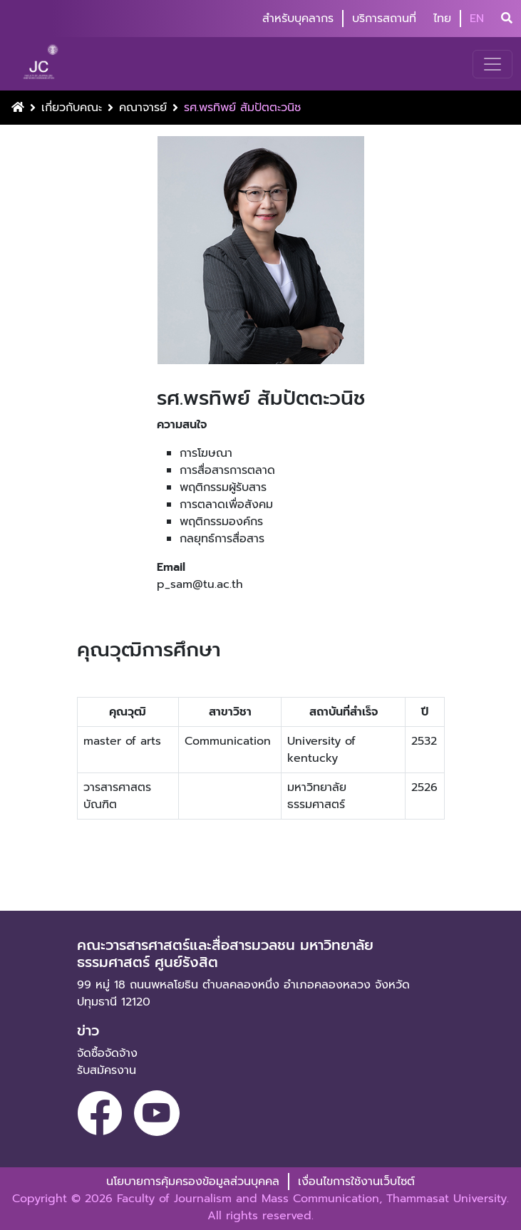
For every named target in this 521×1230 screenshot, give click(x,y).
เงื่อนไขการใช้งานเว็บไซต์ (356, 1181)
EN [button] (477, 18)
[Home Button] (17, 107)
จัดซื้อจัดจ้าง (107, 1053)
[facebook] (100, 1113)
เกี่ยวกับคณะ (71, 107)
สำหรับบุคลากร (298, 18)
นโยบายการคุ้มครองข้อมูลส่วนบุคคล (192, 1181)
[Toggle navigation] (492, 64)
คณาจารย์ (143, 107)
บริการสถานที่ (384, 18)
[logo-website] (42, 64)
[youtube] (157, 1113)
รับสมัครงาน (106, 1070)
